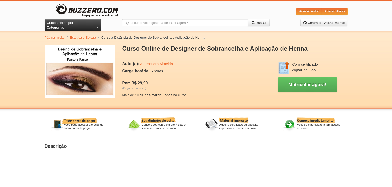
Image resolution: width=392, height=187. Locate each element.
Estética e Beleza (83, 37)
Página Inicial (55, 37)
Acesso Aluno (334, 11)
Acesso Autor (309, 11)
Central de (324, 23)
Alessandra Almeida (156, 64)
